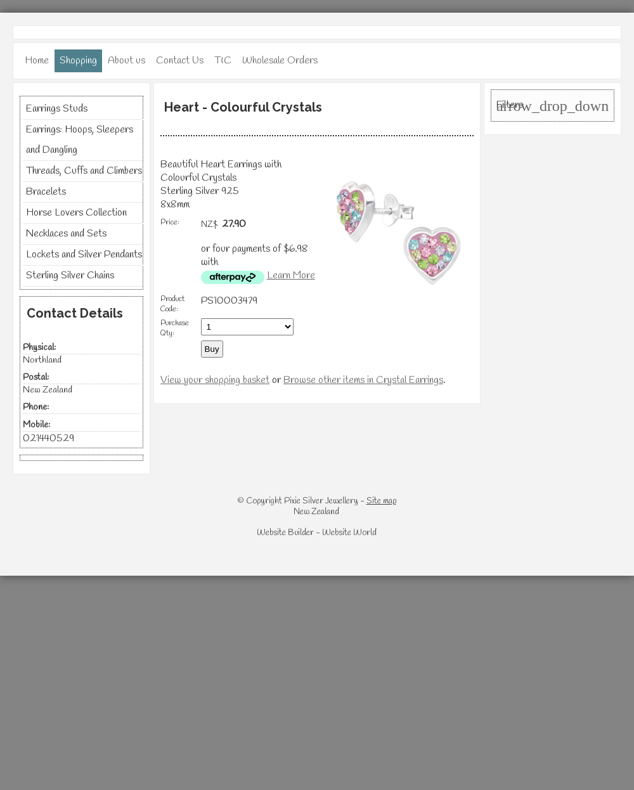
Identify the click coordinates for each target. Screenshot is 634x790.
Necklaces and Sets (66, 233)
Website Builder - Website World (317, 533)
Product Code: (172, 304)
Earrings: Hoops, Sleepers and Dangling (79, 140)
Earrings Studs (56, 108)
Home (37, 60)
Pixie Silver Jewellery (321, 501)
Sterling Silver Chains (70, 275)
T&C (222, 60)
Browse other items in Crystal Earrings (363, 380)
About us (126, 60)
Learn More (291, 275)
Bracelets (46, 191)
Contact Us (180, 60)
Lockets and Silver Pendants (84, 254)
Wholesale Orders (280, 60)
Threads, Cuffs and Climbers (84, 171)
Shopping (78, 60)
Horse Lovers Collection (76, 212)
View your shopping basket (214, 380)
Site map (381, 501)
